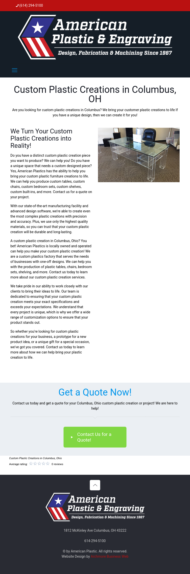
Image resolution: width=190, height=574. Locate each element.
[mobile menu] (14, 70)
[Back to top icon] (95, 485)
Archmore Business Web (109, 556)
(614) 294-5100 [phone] (31, 5)
